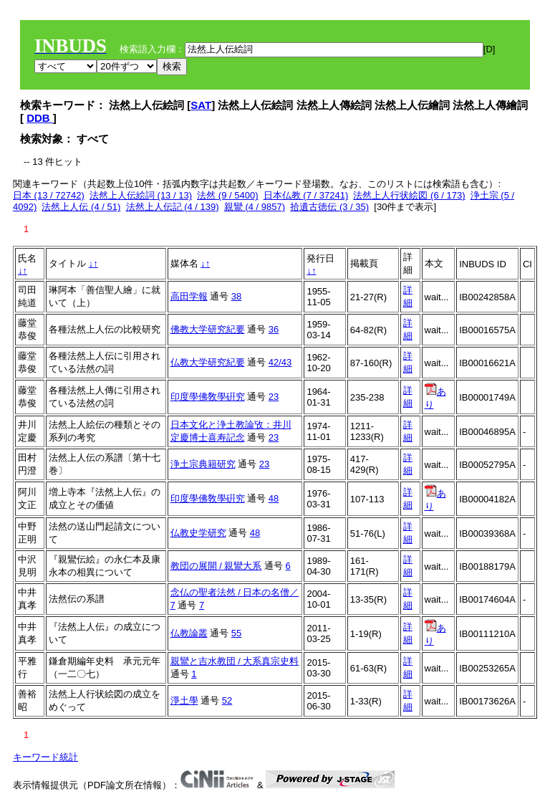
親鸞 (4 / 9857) (254, 206)
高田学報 (189, 296)
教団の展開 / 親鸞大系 (216, 565)
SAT (200, 105)
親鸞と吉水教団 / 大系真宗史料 (234, 661)
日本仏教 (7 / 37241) (306, 195)
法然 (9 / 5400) (227, 195)
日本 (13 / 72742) (49, 195)
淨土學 (184, 700)
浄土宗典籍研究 (203, 464)
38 (236, 296)
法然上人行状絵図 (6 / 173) (409, 195)
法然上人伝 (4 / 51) (81, 206)
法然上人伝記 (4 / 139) (172, 206)
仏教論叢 (189, 633)
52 (227, 700)
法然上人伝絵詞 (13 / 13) (141, 195)
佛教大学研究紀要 (207, 329)
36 (274, 329)
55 (236, 633)
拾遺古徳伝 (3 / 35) (329, 206)
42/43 (280, 362)
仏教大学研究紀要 (207, 362)
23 (274, 396)
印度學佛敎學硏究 (207, 396)
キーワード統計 (45, 757)
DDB (39, 118)
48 (274, 498)
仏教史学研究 (198, 532)
